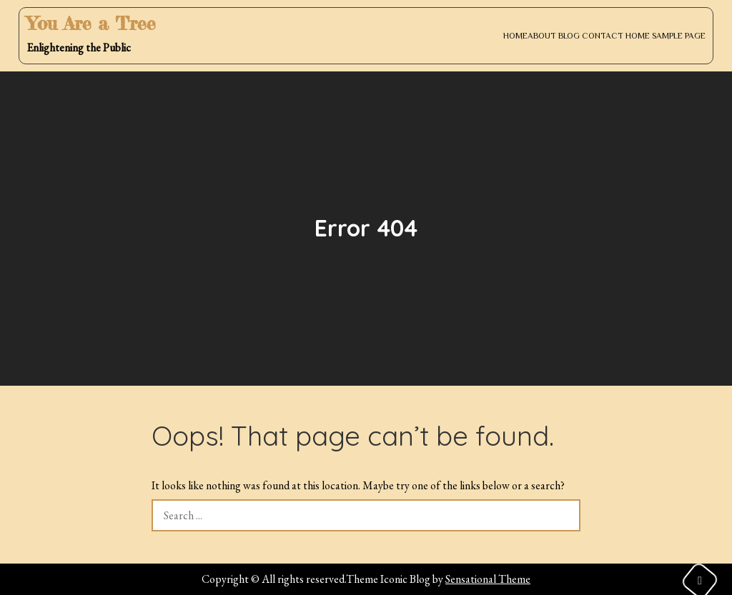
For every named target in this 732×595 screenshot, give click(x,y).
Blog (569, 36)
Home (515, 36)
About (542, 36)
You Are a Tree (91, 23)
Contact (602, 36)
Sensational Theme (487, 578)
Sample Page (679, 36)
